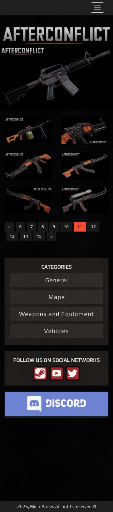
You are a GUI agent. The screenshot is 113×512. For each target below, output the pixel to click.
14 (25, 236)
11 (79, 226)
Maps (57, 296)
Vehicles (56, 330)
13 (12, 236)
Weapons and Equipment (56, 313)
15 (39, 236)
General (56, 280)
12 (93, 226)
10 (66, 226)
